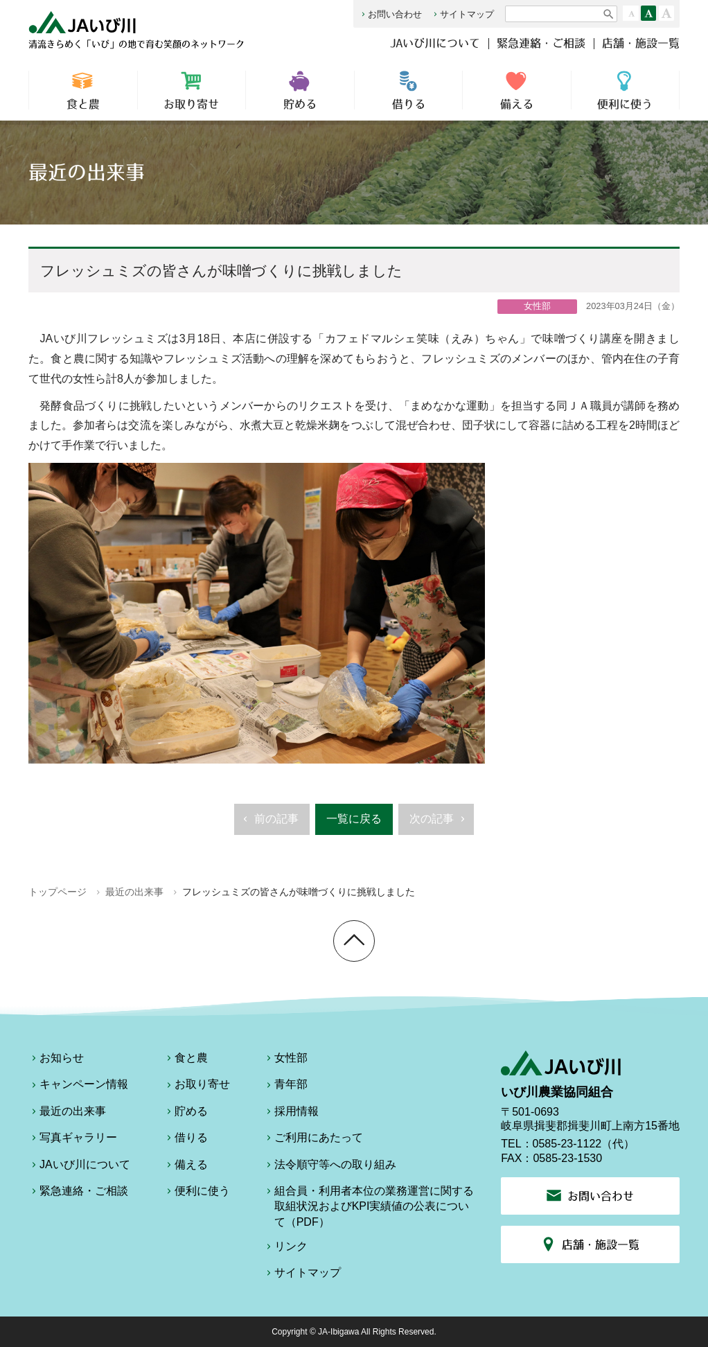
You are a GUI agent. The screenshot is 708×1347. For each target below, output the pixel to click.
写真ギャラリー (72, 1140)
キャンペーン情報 (78, 1086)
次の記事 (438, 823)
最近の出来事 (134, 892)
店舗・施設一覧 (641, 43)
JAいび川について (435, 43)
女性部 (285, 1060)
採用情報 (291, 1113)
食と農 (83, 90)
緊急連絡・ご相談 (541, 43)
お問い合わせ (390, 14)
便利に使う (625, 90)
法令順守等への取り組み (329, 1167)
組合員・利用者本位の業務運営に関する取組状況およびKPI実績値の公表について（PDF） (368, 1206)
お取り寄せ (192, 90)
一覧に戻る (354, 819)
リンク (285, 1248)
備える (517, 90)
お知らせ (56, 1060)
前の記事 (269, 823)
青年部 (285, 1086)
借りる (409, 90)
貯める (300, 90)
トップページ (57, 892)
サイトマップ (462, 14)
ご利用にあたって (313, 1140)
